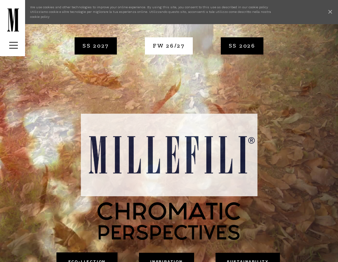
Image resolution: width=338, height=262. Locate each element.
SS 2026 (242, 45)
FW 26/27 (169, 45)
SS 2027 (96, 45)
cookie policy (258, 7)
